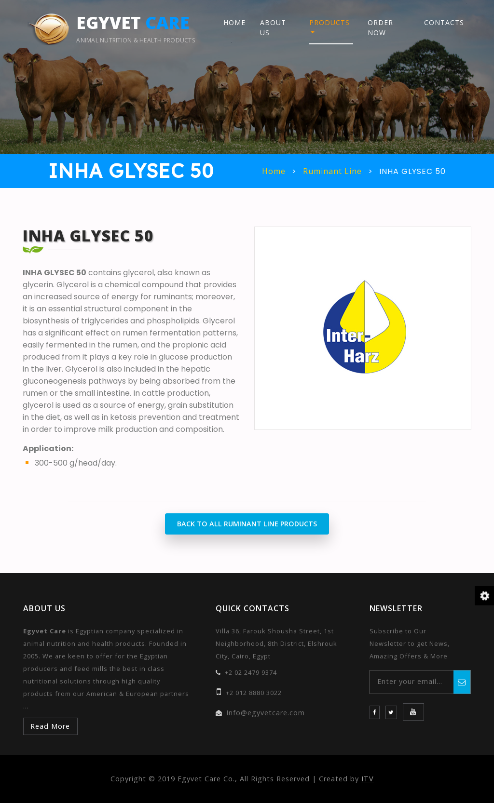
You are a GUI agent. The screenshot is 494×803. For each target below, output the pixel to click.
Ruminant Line (332, 171)
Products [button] (329, 22)
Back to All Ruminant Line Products (247, 523)
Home (234, 22)
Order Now (380, 27)
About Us (273, 27)
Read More (50, 726)
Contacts (444, 22)
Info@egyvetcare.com (265, 712)
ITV (367, 778)
